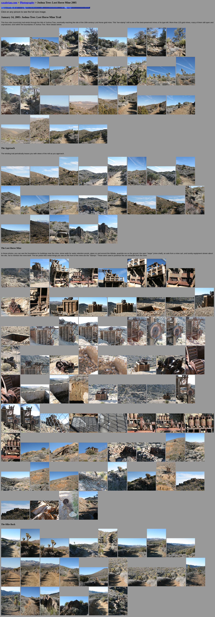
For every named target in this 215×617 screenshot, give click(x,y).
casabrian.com (9, 2)
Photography (27, 2)
